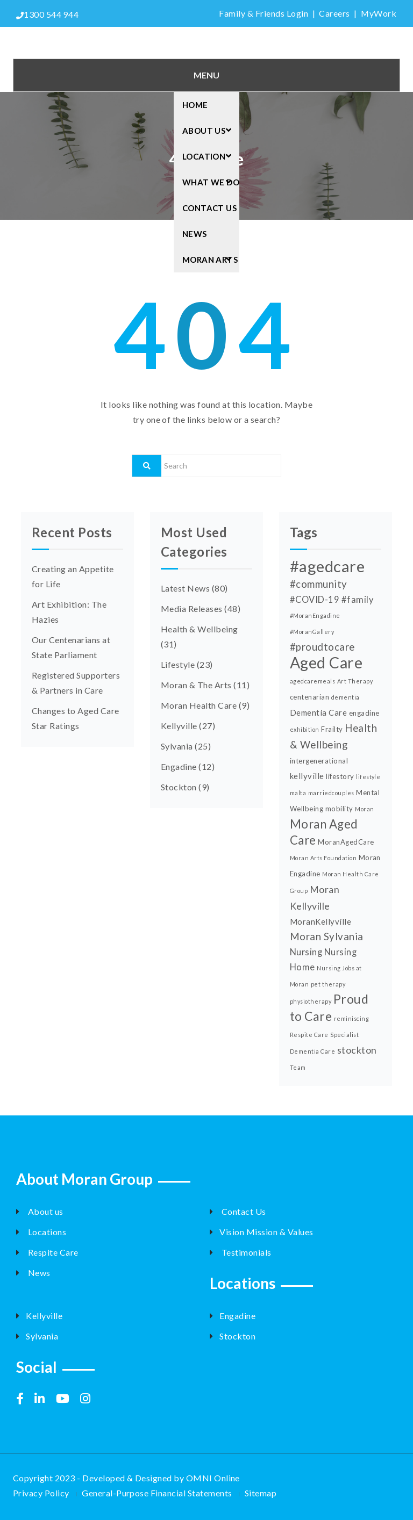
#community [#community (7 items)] (318, 584)
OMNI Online (213, 1478)
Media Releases (192, 608)
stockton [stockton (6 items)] (357, 1050)
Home (195, 105)
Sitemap (260, 1493)
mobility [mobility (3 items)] (339, 808)
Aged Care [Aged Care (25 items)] (326, 662)
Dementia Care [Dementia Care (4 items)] (318, 712)
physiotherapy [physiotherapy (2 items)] (310, 1001)
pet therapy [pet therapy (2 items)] (328, 984)
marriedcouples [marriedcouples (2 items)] (331, 792)
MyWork (378, 13)
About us (39, 1211)
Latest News (185, 588)
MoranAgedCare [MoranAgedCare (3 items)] (346, 842)
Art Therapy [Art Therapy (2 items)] (355, 681)
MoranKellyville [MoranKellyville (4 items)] (320, 921)
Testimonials (241, 1252)
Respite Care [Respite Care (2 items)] (309, 1034)
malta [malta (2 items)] (298, 792)
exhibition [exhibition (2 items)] (304, 729)
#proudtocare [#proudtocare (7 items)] (322, 647)
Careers (333, 13)
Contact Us (209, 208)
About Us (210, 130)
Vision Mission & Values (262, 1232)
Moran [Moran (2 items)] (364, 808)
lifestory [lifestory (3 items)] (340, 776)
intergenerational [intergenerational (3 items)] (319, 761)
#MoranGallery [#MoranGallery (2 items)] (312, 631)
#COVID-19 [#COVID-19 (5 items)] (314, 599)
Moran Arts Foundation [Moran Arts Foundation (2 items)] (323, 857)
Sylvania (177, 746)
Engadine (179, 766)
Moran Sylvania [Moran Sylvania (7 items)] (327, 936)
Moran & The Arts (196, 685)
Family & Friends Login (263, 13)
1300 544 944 (47, 14)
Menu (206, 75)
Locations (41, 1232)
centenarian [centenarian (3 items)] (309, 697)
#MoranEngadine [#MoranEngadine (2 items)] (315, 615)
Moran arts (210, 259)
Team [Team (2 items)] (298, 1067)
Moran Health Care (199, 705)
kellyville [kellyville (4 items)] (307, 776)
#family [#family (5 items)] (357, 599)
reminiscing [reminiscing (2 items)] (351, 1018)
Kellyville (179, 726)
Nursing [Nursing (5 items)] (306, 952)
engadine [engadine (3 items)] (364, 713)
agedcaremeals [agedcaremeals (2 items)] (312, 681)
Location (210, 156)
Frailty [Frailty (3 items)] (332, 729)
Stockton (179, 787)
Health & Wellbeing (199, 629)
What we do (211, 182)
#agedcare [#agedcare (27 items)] (327, 566)
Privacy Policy (41, 1493)
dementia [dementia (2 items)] (345, 697)
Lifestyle (178, 664)
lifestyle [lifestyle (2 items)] (368, 776)
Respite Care (47, 1252)
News (194, 234)
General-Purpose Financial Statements (157, 1493)
